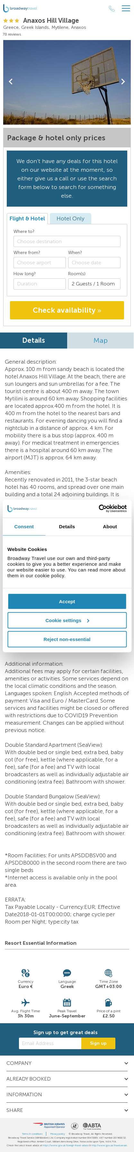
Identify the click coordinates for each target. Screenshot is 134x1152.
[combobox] (67, 241)
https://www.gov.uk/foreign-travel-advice (66, 1145)
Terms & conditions (32, 1133)
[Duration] (39, 284)
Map (101, 340)
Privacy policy (57, 1133)
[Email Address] (50, 1043)
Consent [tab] (24, 526)
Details (33, 340)
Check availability (67, 310)
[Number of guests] (94, 284)
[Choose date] (94, 262)
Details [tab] (67, 526)
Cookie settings (67, 620)
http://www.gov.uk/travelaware (109, 1145)
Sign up (98, 1043)
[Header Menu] (126, 8)
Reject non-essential (67, 639)
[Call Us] (112, 9)
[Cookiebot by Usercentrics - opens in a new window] (98, 509)
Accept (67, 601)
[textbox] (70, 241)
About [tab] (110, 526)
